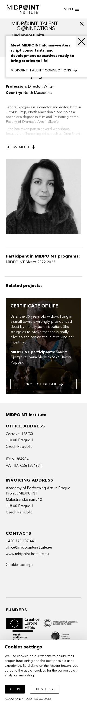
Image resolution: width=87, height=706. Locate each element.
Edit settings (45, 689)
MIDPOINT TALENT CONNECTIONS (44, 70)
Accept (15, 689)
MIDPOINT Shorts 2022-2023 (30, 262)
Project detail (43, 384)
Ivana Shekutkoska (43, 357)
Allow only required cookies (28, 699)
